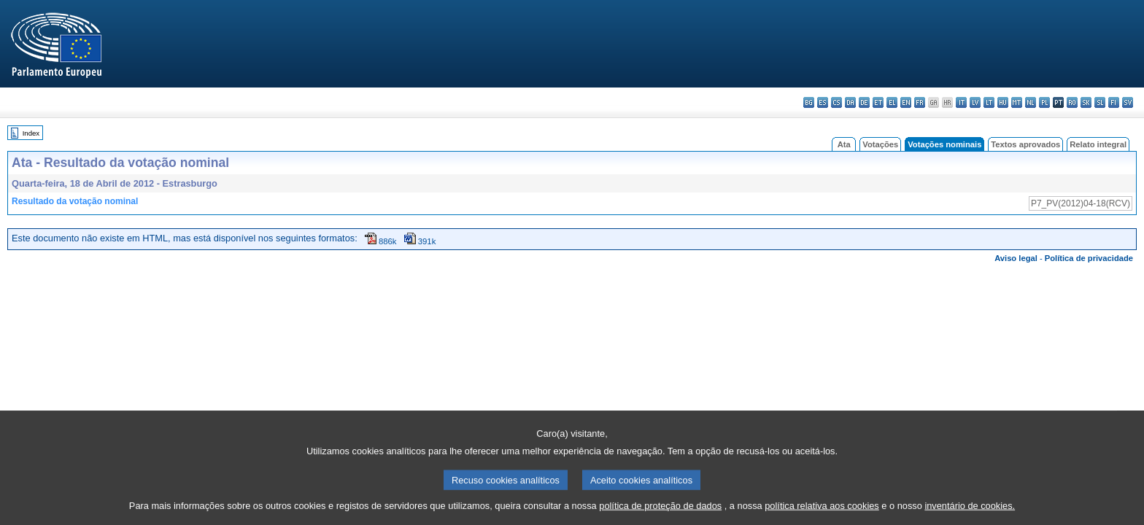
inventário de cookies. (969, 514)
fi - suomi (1113, 102)
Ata (844, 144)
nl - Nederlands (1030, 102)
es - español (822, 102)
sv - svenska (1127, 102)
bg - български (808, 102)
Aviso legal (1015, 258)
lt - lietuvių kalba (988, 102)
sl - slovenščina (1099, 102)
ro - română (1072, 102)
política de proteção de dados (660, 514)
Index (31, 133)
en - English (905, 102)
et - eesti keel (878, 102)
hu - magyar (1002, 102)
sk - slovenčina (1086, 102)
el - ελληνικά (891, 102)
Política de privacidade (1089, 258)
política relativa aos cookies (822, 514)
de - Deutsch (864, 102)
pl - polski (1044, 102)
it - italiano (961, 102)
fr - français (919, 102)
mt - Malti (1016, 102)
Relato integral (1098, 144)
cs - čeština (836, 102)
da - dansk (850, 102)
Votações (880, 144)
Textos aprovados (1025, 144)
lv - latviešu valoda (975, 102)
